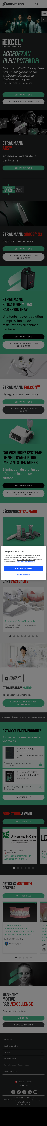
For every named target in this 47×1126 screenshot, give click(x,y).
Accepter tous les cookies (23, 568)
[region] (23, 563)
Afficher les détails (23, 575)
